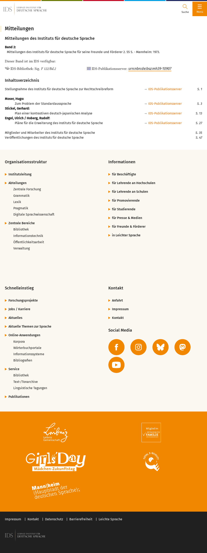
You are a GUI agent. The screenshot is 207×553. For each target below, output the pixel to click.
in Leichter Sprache (126, 235)
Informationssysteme (28, 354)
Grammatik (21, 196)
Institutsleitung (20, 174)
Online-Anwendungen (24, 335)
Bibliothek (21, 229)
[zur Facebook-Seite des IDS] (116, 347)
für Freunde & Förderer (129, 226)
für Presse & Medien (127, 218)
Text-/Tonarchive (25, 382)
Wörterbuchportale (27, 348)
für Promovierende (126, 200)
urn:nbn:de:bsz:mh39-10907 (149, 68)
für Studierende (123, 209)
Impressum (120, 309)
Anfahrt (117, 300)
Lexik (17, 202)
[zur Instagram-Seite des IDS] (138, 347)
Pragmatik (20, 208)
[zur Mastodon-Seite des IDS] (182, 347)
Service (13, 369)
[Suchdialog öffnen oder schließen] (185, 9)
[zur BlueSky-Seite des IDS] (160, 347)
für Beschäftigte (124, 174)
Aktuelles (15, 318)
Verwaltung (21, 248)
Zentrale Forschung (27, 189)
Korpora (19, 342)
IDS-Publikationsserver (165, 89)
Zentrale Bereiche (21, 223)
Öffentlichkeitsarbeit (28, 242)
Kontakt (118, 318)
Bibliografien (22, 360)
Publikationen (18, 397)
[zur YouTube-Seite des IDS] (116, 365)
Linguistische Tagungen (30, 388)
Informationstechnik (28, 236)
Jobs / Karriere (19, 309)
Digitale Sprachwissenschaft (33, 214)
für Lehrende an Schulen (130, 192)
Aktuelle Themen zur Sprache (29, 326)
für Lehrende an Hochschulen (133, 183)
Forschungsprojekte (23, 300)
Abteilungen (17, 183)
